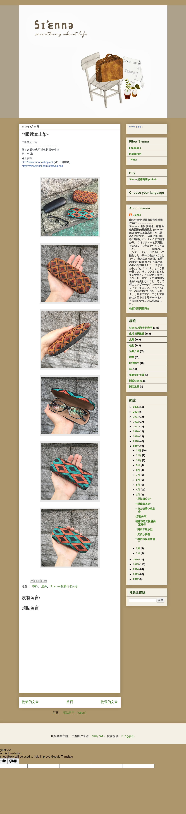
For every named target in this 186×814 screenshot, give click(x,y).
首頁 (69, 702)
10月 (139, 460)
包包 (131, 345)
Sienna (137, 215)
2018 (136, 441)
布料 (35, 586)
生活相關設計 (136, 333)
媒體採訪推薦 (136, 374)
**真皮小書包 (142, 534)
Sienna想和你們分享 (64, 586)
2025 (136, 406)
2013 (136, 574)
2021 (136, 426)
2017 (136, 446)
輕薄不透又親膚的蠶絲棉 (145, 523)
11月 (139, 455)
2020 (136, 431)
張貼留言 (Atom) (75, 713)
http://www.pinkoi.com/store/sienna (42, 165)
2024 (136, 411)
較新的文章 (30, 702)
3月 (138, 494)
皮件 (44, 586)
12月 (139, 450)
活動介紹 (134, 351)
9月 (138, 465)
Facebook (135, 147)
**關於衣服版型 (143, 529)
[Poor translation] (13, 761)
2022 (136, 421)
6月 (138, 479)
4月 (138, 489)
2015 (136, 564)
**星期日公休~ (143, 498)
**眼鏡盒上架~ (143, 503)
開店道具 (134, 386)
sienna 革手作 (135, 127)
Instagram (135, 153)
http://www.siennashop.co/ (37, 162)
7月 (138, 474)
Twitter (133, 159)
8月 (138, 470)
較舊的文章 (109, 702)
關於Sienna (135, 380)
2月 (138, 548)
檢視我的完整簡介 (139, 308)
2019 (136, 436)
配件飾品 (134, 363)
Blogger (127, 736)
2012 (136, 579)
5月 (138, 484)
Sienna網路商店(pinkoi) (142, 179)
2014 (136, 569)
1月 (138, 553)
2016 (136, 559)
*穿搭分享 (140, 516)
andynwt (98, 736)
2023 (136, 416)
